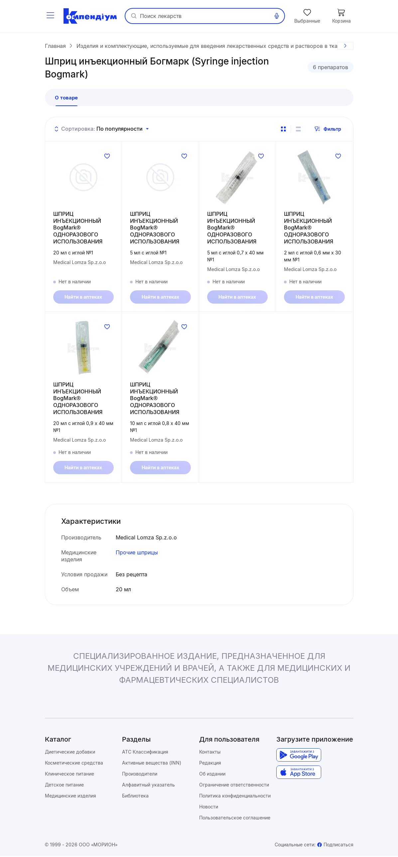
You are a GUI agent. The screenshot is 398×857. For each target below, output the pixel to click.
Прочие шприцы (137, 553)
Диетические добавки (70, 753)
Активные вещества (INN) (151, 764)
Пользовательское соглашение (234, 818)
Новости (208, 807)
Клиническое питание (69, 775)
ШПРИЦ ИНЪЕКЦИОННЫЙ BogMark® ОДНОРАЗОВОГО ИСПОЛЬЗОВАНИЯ (77, 228)
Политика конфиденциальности (235, 796)
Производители (139, 775)
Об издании (212, 775)
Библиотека (135, 796)
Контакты (209, 753)
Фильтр (327, 129)
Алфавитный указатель (148, 785)
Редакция (210, 764)
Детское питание (64, 785)
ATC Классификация (145, 753)
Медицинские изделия (70, 796)
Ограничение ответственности (234, 785)
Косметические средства (74, 764)
